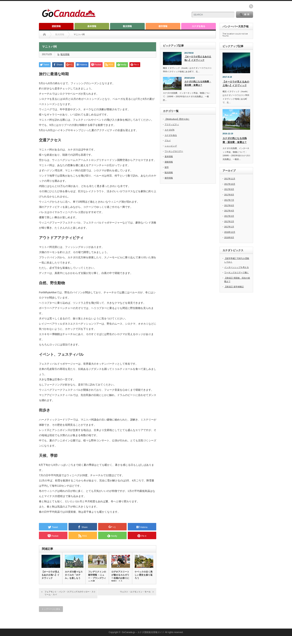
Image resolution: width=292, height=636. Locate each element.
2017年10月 (229, 184)
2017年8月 (229, 195)
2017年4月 (229, 211)
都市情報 (162, 26)
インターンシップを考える (236, 267)
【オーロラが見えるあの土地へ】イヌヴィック (50, 574)
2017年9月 (229, 189)
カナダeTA (169, 130)
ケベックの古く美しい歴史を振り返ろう (144, 574)
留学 (167, 167)
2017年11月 (229, 179)
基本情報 (91, 26)
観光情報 (127, 26)
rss (251, 6)
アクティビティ (172, 124)
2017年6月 (229, 205)
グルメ (168, 140)
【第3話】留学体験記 (234, 287)
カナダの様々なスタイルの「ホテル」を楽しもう (74, 574)
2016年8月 (229, 237)
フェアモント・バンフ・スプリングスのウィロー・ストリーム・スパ (70, 593)
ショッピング (171, 146)
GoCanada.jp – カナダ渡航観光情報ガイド (143, 632)
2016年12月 (229, 232)
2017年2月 (229, 221)
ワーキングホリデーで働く (236, 273)
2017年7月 (229, 200)
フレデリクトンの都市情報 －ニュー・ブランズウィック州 (97, 576)
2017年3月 (229, 216)
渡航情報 (56, 26)
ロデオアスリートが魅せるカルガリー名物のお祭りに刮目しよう (120, 576)
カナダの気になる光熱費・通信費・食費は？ (197, 83)
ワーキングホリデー (174, 151)
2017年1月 (229, 227)
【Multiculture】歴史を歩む (177, 119)
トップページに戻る (51, 609)
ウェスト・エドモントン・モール (135, 592)
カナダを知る (198, 26)
